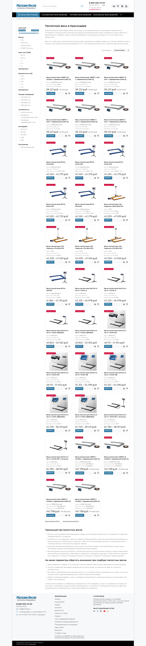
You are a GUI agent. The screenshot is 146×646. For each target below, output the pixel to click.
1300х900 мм (25, 105)
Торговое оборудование (80, 15)
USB (22, 137)
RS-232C (24, 135)
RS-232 (23, 132)
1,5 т (22, 63)
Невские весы (26, 45)
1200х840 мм (25, 100)
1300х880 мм (25, 103)
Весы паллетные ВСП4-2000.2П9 (85, 163)
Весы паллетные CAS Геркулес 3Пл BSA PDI (113, 247)
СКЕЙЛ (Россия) (27, 48)
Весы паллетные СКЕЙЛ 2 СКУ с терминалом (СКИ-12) (57, 121)
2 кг (22, 87)
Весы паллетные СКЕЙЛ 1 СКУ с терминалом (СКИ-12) (87, 78)
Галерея (58, 616)
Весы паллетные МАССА (71, 521)
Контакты (58, 608)
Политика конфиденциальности (66, 622)
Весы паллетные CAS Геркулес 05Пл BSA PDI (113, 205)
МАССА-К (24, 43)
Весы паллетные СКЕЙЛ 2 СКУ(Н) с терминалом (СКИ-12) (58, 500)
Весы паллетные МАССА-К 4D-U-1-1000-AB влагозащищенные (86, 374)
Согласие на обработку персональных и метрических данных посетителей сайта (69, 637)
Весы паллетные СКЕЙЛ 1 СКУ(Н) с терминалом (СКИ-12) (87, 458)
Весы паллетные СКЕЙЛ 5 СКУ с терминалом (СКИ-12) (115, 121)
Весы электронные (28, 15)
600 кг (23, 58)
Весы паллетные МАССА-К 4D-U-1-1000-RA (115, 332)
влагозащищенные (27, 147)
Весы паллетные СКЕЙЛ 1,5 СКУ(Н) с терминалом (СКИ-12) (116, 458)
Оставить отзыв (60, 633)
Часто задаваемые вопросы (65, 619)
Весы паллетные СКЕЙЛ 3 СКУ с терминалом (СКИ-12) (86, 121)
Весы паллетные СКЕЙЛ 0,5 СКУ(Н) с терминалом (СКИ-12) (58, 78)
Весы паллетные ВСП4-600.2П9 (85, 205)
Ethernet (24, 129)
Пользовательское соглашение (66, 625)
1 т (21, 61)
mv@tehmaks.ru (25, 609)
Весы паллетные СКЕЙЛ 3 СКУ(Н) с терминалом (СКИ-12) (87, 500)
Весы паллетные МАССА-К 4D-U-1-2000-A (115, 289)
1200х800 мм (25, 97)
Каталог (57, 599)
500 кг (23, 55)
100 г (22, 76)
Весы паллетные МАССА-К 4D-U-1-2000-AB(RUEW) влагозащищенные (86, 416)
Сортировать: (106, 50)
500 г (22, 82)
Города (57, 605)
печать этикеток (27, 112)
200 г (23, 79)
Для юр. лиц (59, 610)
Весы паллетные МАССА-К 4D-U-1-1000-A (86, 289)
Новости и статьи (61, 613)
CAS (22, 40)
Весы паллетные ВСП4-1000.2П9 (56, 163)
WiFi (22, 140)
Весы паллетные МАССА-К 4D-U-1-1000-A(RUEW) (57, 332)
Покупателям (59, 602)
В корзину (50, 93)
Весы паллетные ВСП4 (52, 521)
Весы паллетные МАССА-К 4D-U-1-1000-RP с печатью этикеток (115, 416)
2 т (22, 66)
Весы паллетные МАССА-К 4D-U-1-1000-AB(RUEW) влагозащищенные (57, 416)
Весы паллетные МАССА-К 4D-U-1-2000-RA (57, 374)
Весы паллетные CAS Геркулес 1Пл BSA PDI (55, 247)
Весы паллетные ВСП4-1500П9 (56, 289)
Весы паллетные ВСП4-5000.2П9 (56, 205)
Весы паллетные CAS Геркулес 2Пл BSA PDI (84, 247)
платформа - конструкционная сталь (29, 116)
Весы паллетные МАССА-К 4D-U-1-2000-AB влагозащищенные (115, 374)
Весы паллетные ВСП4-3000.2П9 (114, 163)
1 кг (22, 84)
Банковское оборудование (105, 15)
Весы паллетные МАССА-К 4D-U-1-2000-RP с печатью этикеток (57, 458)
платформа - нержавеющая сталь (28, 121)
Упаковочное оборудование (54, 15)
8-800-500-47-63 (97, 3)
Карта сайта (59, 627)
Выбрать (50, 177)
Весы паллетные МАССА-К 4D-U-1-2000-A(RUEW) (86, 332)
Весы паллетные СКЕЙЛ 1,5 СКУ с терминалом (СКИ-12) (115, 78)
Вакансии (58, 630)
